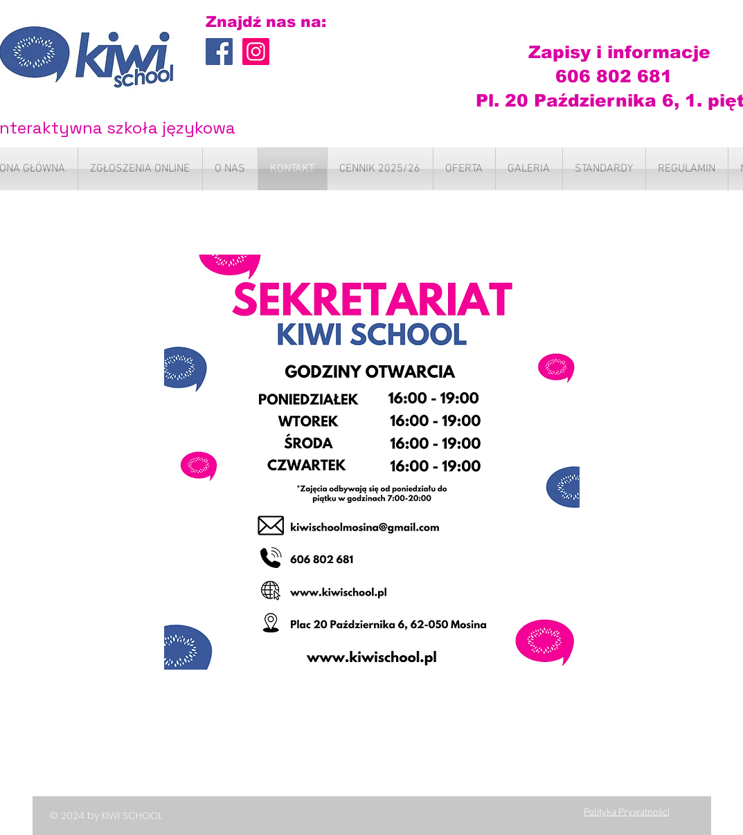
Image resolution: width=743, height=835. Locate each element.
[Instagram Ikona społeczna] (255, 51)
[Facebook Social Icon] (219, 51)
